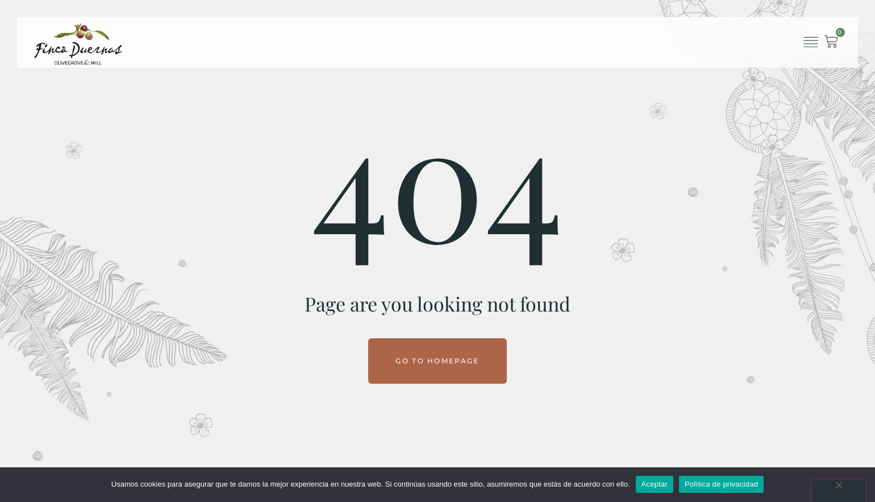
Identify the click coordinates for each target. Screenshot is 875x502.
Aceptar (654, 484)
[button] (810, 42)
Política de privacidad (721, 484)
